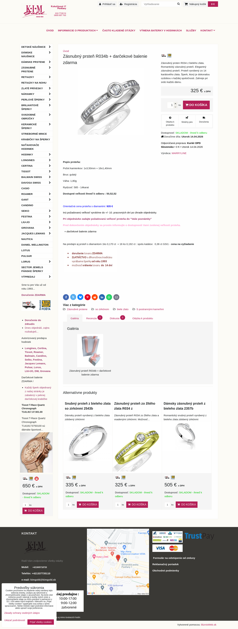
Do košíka (196, 105)
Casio (25, 188)
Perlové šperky (37, 99)
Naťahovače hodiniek (30, 147)
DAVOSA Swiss (37, 182)
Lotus (25, 250)
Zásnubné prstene (77, 309)
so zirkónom (102, 309)
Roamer (37, 194)
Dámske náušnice (37, 54)
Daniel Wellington (34, 244)
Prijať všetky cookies (41, 622)
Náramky (37, 94)
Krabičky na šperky (35, 139)
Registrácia (128, 4)
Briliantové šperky (37, 107)
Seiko (37, 211)
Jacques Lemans (37, 233)
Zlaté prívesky (37, 88)
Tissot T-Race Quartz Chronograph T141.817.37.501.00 (33, 408)
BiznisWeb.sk (208, 624)
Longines (37, 160)
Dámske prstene (37, 62)
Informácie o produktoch (78, 30)
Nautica (27, 239)
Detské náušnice (37, 47)
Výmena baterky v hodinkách (161, 30)
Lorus (37, 261)
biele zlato (122, 309)
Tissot (37, 171)
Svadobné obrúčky (37, 116)
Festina (37, 216)
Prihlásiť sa (107, 4)
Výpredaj (37, 276)
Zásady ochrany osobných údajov (22, 613)
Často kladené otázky (118, 30)
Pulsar (26, 256)
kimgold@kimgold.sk (43, 579)
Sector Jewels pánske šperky (32, 269)
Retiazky (37, 77)
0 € (213, 4)
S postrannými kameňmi (150, 309)
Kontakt (207, 30)
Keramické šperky (37, 126)
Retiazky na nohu (33, 82)
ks (70, 504)
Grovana (37, 228)
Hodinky (37, 154)
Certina (37, 165)
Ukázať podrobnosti (14, 620)
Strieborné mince (34, 133)
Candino (27, 205)
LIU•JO (37, 222)
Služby (191, 30)
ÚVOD (50, 30)
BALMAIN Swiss (37, 177)
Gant (37, 199)
